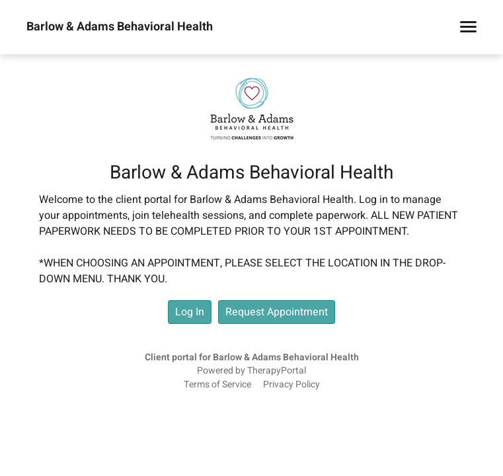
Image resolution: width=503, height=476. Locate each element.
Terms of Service (217, 384)
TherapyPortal (276, 370)
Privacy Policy (291, 384)
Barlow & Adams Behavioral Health (119, 27)
